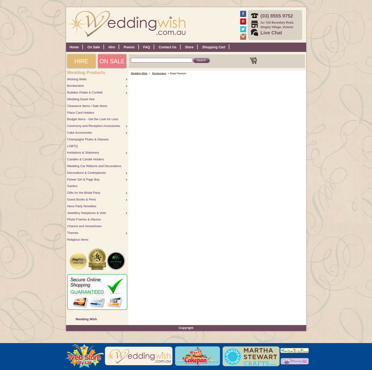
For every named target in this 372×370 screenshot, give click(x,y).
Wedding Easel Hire (81, 99)
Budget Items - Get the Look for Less (92, 119)
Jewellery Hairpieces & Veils (86, 213)
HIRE (81, 61)
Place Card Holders (80, 112)
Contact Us (168, 47)
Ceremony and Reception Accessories (93, 126)
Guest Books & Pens (81, 199)
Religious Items (78, 239)
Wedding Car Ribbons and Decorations (94, 166)
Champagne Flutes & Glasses (88, 139)
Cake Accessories (79, 132)
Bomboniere (75, 86)
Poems (129, 47)
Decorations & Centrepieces (86, 173)
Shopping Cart (213, 47)
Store (189, 47)
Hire (112, 47)
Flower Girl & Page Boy (83, 179)
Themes (73, 233)
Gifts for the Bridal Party (83, 192)
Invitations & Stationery (83, 152)
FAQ (146, 47)
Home (74, 47)
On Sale (93, 47)
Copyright (186, 328)
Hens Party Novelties (81, 206)
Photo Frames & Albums (84, 219)
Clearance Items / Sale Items (87, 106)
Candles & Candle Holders (85, 159)
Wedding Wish (86, 319)
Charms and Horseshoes (84, 226)
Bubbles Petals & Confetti (85, 92)
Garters (72, 186)
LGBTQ (72, 146)
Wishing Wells (77, 79)
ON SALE (111, 61)
